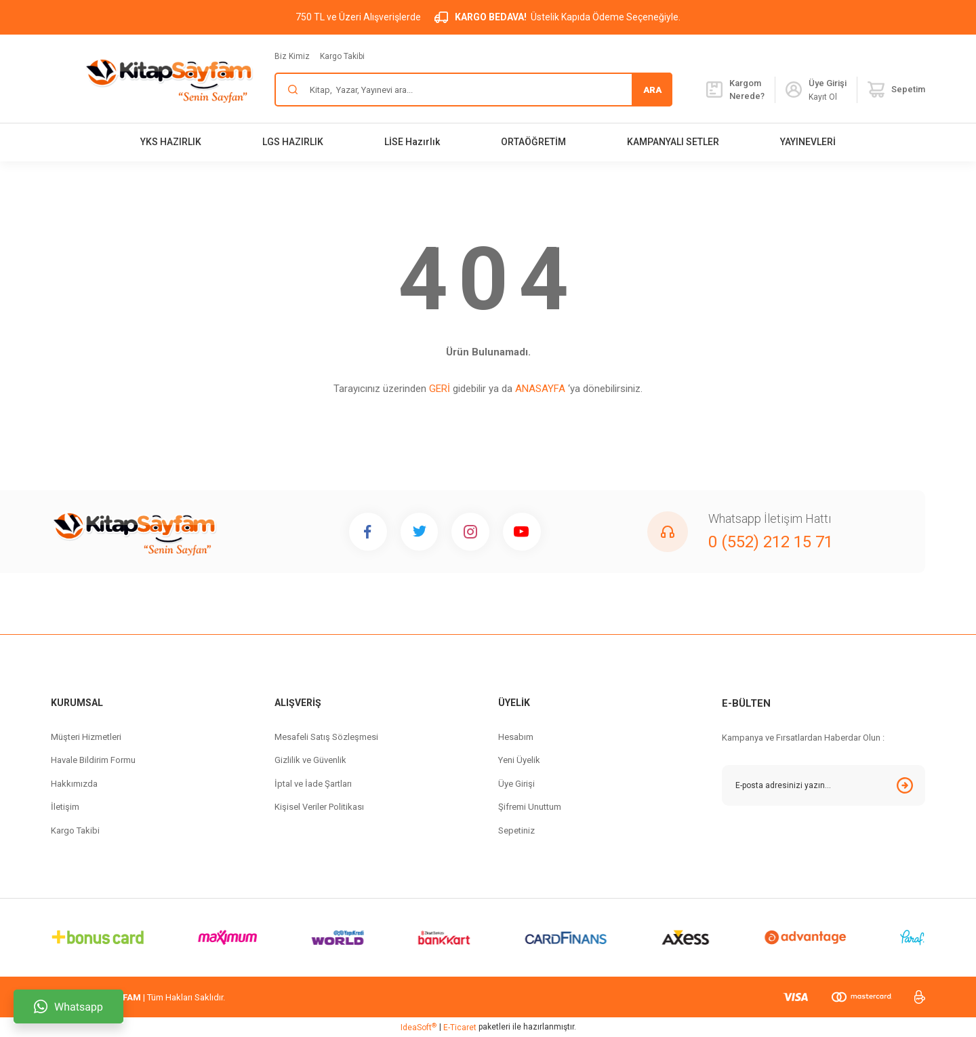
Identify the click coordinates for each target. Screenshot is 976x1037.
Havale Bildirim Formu (93, 760)
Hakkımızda (74, 784)
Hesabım (515, 737)
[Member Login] (794, 89)
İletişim (65, 807)
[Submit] (904, 785)
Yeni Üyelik (519, 760)
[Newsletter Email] (823, 785)
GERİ (439, 389)
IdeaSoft (418, 1027)
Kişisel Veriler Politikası (319, 807)
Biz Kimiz (292, 56)
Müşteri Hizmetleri (86, 737)
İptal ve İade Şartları (313, 784)
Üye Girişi (516, 784)
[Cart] (896, 89)
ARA (652, 90)
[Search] (473, 89)
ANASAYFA (540, 389)
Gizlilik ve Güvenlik (310, 760)
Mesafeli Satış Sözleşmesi (326, 737)
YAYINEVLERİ (808, 141)
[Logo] (168, 78)
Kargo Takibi (342, 56)
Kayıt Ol (823, 97)
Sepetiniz (516, 830)
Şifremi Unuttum (529, 807)
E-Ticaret (459, 1027)
